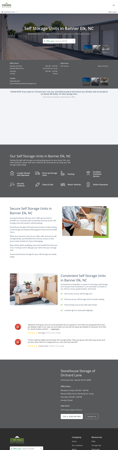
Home (74, 441)
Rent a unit (112, 12)
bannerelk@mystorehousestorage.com (23, 83)
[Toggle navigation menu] (114, 5)
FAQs (93, 441)
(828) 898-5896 (15, 81)
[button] (88, 49)
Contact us (91, 416)
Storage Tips (96, 445)
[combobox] (59, 41)
